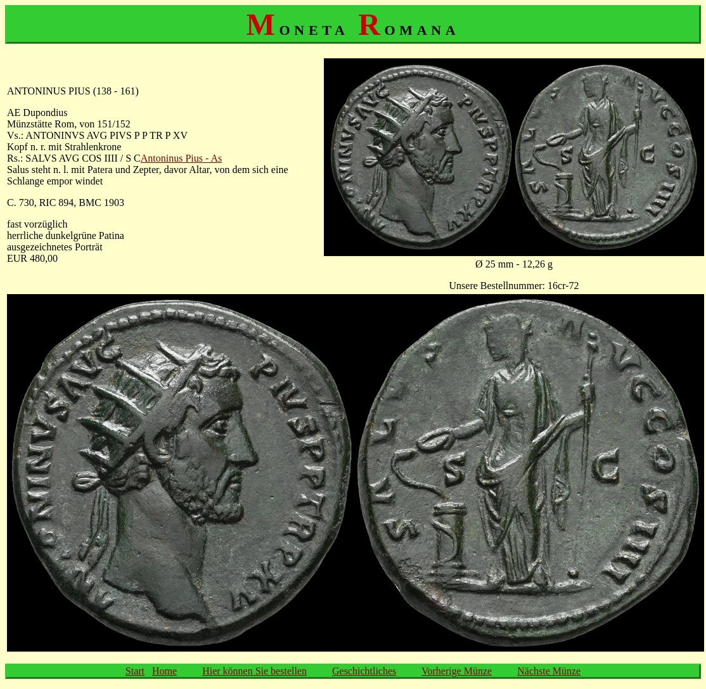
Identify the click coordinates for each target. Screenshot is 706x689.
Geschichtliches (364, 671)
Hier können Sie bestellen (254, 671)
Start (134, 671)
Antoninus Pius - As (181, 158)
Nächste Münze (549, 671)
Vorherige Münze (456, 671)
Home (164, 671)
